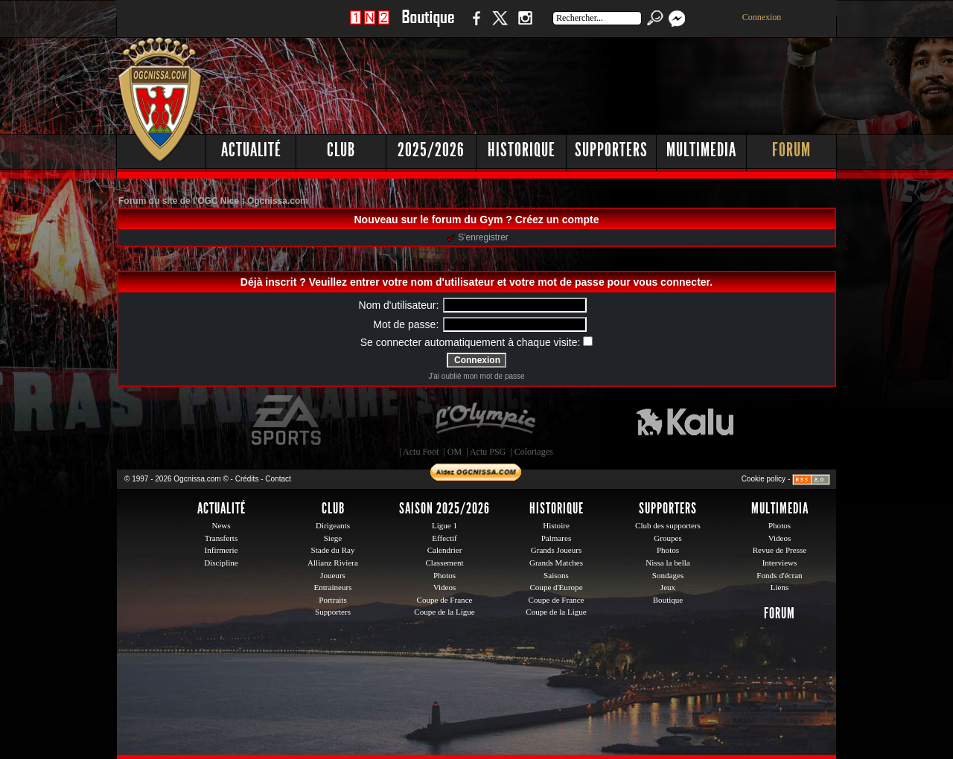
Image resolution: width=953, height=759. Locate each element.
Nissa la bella (668, 562)
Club (341, 150)
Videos (444, 587)
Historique (521, 150)
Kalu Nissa (685, 420)
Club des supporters (668, 525)
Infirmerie (221, 549)
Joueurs (332, 575)
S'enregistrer (478, 237)
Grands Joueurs (556, 549)
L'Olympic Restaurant (485, 420)
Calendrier (444, 549)
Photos (444, 575)
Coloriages (533, 451)
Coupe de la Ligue (444, 611)
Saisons (556, 575)
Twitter (499, 25)
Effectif (444, 538)
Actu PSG (488, 451)
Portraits (333, 599)
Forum (791, 150)
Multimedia (701, 150)
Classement (444, 562)
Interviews (779, 562)
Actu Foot (421, 451)
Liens (780, 587)
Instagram (525, 25)
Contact (277, 479)
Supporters (611, 150)
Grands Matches (556, 562)
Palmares (556, 538)
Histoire (556, 525)
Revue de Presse (780, 549)
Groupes (667, 538)
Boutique (428, 25)
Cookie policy (763, 479)
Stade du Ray (333, 549)
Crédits (247, 479)
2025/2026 (431, 150)
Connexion (762, 17)
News (220, 525)
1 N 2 (369, 25)
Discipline (221, 562)
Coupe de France (445, 599)
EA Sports (287, 420)
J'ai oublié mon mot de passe (476, 376)
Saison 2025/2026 (444, 508)
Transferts (221, 538)
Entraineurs (333, 587)
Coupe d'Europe (555, 587)
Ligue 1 (444, 525)
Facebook (474, 25)
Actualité (251, 150)
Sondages (667, 575)
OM (454, 451)
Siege (333, 538)
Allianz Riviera (332, 562)
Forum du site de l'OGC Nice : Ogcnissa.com (213, 201)
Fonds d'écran (779, 575)
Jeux (667, 587)
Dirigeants (333, 525)
